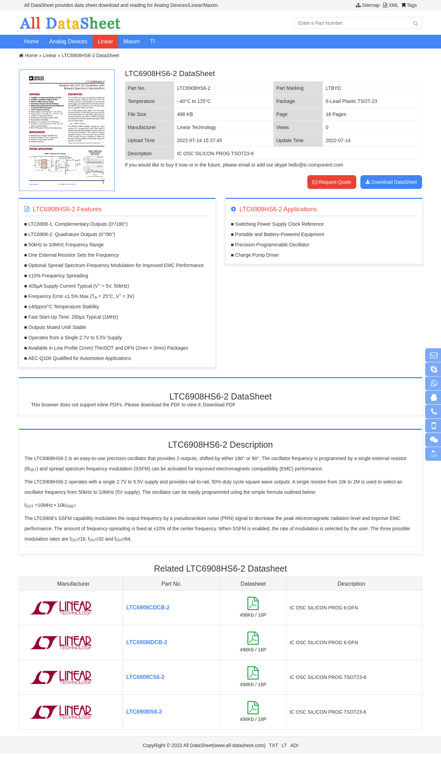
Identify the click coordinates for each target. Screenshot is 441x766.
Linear (105, 41)
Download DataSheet (391, 182)
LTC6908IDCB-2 (146, 642)
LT (284, 745)
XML (394, 5)
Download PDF (219, 404)
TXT (273, 745)
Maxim (131, 41)
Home (31, 41)
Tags (412, 5)
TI (152, 41)
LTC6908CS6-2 (145, 677)
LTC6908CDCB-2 (148, 607)
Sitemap (371, 5)
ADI (294, 745)
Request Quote (331, 182)
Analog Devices (68, 41)
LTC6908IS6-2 (144, 712)
